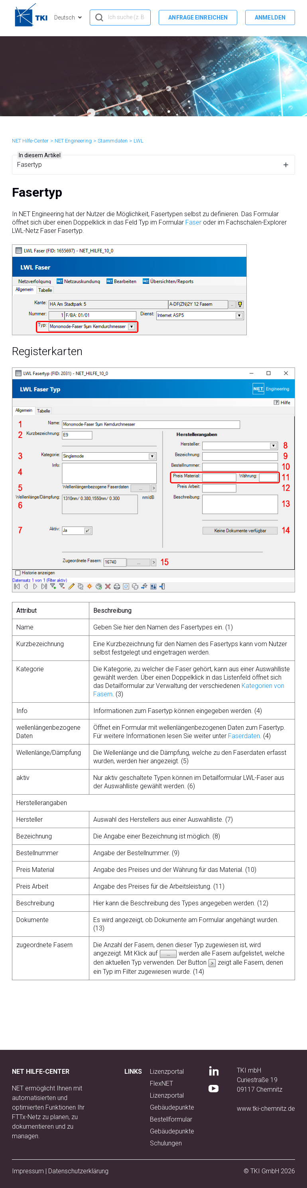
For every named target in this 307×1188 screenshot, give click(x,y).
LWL (139, 141)
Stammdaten (113, 141)
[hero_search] (120, 17)
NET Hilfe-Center (30, 141)
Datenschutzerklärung (78, 1171)
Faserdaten (244, 736)
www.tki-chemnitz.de (266, 1108)
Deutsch (65, 17)
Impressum (28, 1171)
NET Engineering (73, 141)
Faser (193, 222)
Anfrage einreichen (198, 17)
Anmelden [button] (270, 17)
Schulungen (166, 1143)
